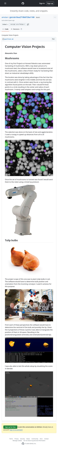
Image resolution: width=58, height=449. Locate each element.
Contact (46, 439)
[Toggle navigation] (5, 3)
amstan (5, 17)
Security (22, 439)
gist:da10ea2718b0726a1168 (22, 17)
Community (35, 439)
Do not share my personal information (34, 440)
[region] (29, 231)
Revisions (16, 29)
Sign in (42, 3)
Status (28, 439)
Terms (11, 439)
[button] (28, 24)
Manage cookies (17, 440)
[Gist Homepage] (23, 3)
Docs (41, 439)
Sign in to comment (16, 430)
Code (5, 29)
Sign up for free (10, 427)
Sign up (50, 3)
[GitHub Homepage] (23, 443)
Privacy (16, 439)
